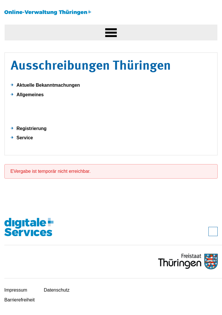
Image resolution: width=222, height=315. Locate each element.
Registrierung (31, 128)
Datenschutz (57, 290)
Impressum (15, 290)
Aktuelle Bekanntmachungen (48, 85)
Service (24, 137)
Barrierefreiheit (19, 299)
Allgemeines (30, 94)
